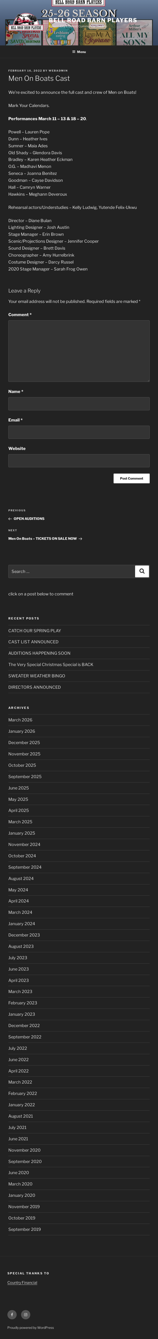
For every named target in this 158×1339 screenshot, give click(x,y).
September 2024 (25, 867)
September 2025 (25, 776)
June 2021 (18, 1138)
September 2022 (24, 1036)
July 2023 (17, 957)
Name (15, 391)
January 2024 (21, 923)
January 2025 (21, 833)
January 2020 (21, 1195)
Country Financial (22, 1282)
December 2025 (24, 742)
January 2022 (21, 1104)
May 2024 (18, 889)
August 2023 (21, 946)
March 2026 (20, 719)
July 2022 (17, 1048)
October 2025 (22, 765)
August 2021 (20, 1116)
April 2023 (18, 980)
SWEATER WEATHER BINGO (36, 675)
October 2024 (22, 855)
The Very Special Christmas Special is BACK (50, 664)
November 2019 (24, 1206)
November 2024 (24, 844)
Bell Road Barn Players (93, 20)
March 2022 (20, 1082)
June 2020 (18, 1172)
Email (15, 420)
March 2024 (20, 912)
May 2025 (18, 799)
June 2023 (18, 969)
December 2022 (24, 1025)
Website (17, 448)
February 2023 (22, 1002)
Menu (79, 52)
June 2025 (18, 788)
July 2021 (17, 1127)
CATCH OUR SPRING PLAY (34, 630)
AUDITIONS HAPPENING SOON (39, 653)
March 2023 (20, 991)
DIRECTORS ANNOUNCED (34, 687)
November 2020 (24, 1150)
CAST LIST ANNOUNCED (33, 641)
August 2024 (21, 878)
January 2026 (21, 731)
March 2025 (20, 821)
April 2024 (18, 901)
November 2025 (24, 753)
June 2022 (18, 1059)
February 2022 (22, 1093)
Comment (20, 314)
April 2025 (18, 810)
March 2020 (20, 1184)
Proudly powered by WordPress (30, 1328)
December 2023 (24, 935)
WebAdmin (58, 70)
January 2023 (21, 1014)
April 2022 (18, 1071)
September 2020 (25, 1161)
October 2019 (21, 1218)
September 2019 (24, 1229)
